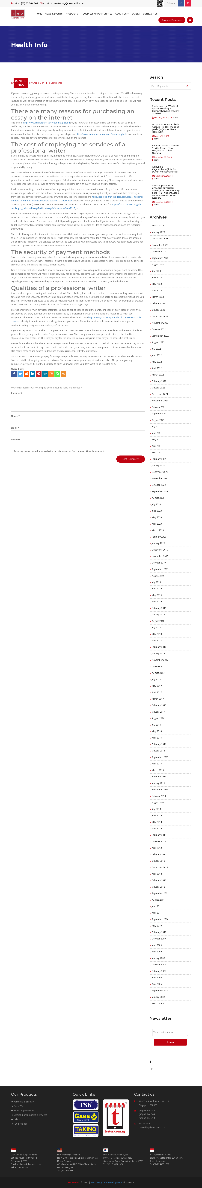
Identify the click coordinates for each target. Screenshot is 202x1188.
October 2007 (159, 964)
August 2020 (158, 497)
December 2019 (160, 549)
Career (135, 13)
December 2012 (160, 867)
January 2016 (158, 750)
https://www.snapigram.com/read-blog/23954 (46, 122)
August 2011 (158, 899)
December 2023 (160, 238)
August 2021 (158, 420)
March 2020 (158, 530)
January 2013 (158, 860)
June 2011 (157, 906)
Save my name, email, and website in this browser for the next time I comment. (59, 451)
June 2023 (157, 277)
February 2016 (159, 744)
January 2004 (158, 996)
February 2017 (159, 705)
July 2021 (156, 426)
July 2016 (156, 724)
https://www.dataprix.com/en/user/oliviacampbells (101, 133)
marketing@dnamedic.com (152, 1127)
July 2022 (156, 348)
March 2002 (158, 1003)
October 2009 (159, 938)
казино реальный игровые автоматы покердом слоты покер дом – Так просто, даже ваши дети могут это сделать (166, 191)
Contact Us (150, 13)
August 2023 (158, 264)
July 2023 (156, 270)
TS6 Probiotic (19, 1123)
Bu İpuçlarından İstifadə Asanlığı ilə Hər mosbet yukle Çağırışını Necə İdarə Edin (165, 128)
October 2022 (159, 329)
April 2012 (157, 873)
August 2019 (158, 575)
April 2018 (157, 640)
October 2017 (159, 666)
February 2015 (159, 776)
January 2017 (158, 711)
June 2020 (157, 510)
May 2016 (157, 731)
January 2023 (158, 309)
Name (15, 416)
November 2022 (160, 322)
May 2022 (157, 361)
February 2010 (159, 932)
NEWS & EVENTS (54, 13)
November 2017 (160, 659)
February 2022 (159, 381)
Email (15, 427)
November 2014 (160, 789)
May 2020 (157, 517)
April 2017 (157, 692)
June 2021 (157, 432)
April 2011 (157, 912)
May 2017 (157, 685)
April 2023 (157, 290)
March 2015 (158, 770)
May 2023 (157, 283)
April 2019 (157, 601)
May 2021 (157, 439)
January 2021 (158, 465)
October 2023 (159, 251)
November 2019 (160, 556)
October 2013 (159, 841)
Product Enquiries (172, 20)
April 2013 (157, 847)
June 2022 (157, 355)
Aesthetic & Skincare (23, 1101)
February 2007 (159, 971)
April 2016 (157, 737)
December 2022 (160, 316)
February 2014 (159, 834)
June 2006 (157, 977)
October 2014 (159, 795)
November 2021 (160, 400)
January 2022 (158, 387)
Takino (16, 1119)
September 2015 (160, 757)
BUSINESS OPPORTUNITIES (97, 13)
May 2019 (157, 595)
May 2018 (157, 633)
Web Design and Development (106, 1182)
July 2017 (156, 679)
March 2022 (158, 374)
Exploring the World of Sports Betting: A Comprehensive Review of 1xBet (165, 110)
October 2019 (159, 562)
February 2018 (159, 646)
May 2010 (157, 925)
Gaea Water (18, 1106)
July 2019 (156, 582)
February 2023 (159, 303)
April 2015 (157, 763)
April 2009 (157, 951)
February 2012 (159, 880)
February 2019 (159, 607)
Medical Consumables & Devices (29, 1114)
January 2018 (158, 653)
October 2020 (159, 484)
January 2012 (158, 886)
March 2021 (158, 452)
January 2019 (158, 614)
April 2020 (157, 523)
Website (16, 439)
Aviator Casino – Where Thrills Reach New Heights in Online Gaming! (165, 149)
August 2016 (158, 718)
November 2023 (160, 244)
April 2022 (157, 368)
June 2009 (157, 945)
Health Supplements (22, 1110)
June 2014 (157, 815)
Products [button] (72, 13)
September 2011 (160, 893)
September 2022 (160, 335)
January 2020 (158, 543)
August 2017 (158, 672)
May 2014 (157, 821)
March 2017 (158, 698)
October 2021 (159, 407)
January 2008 (158, 958)
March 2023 (158, 296)
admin (175, 117)
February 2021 (159, 458)
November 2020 (160, 478)
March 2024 (158, 225)
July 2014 (156, 808)
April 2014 (157, 828)
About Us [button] (122, 13)
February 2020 (159, 536)
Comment (16, 392)
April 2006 (157, 983)
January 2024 (158, 232)
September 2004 (160, 990)
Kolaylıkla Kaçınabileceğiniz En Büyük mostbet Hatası (165, 169)
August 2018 (158, 620)
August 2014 (158, 802)
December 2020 (160, 471)
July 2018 (156, 627)
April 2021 (157, 445)
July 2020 (156, 504)
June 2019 (157, 588)
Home (39, 13)
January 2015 (158, 783)
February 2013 (159, 854)
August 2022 (158, 342)
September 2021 (160, 413)
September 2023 (160, 257)
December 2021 (160, 394)
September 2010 (160, 919)
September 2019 (160, 569)
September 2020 (160, 491)
